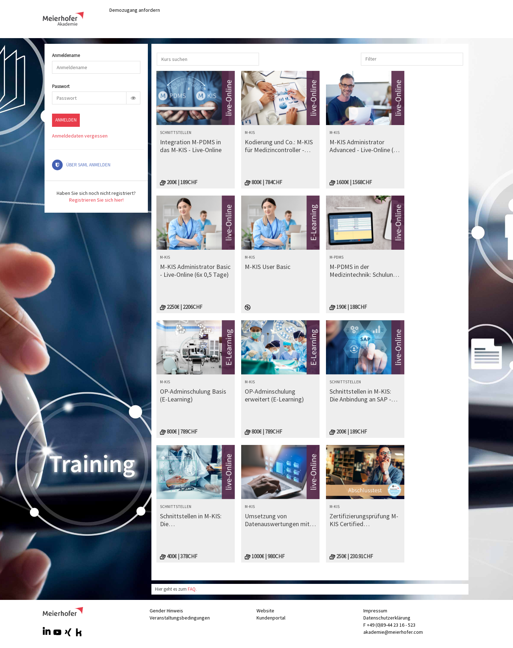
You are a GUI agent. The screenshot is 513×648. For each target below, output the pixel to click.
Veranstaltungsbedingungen (180, 618)
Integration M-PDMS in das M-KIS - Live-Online (191, 146)
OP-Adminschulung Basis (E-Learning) (193, 395)
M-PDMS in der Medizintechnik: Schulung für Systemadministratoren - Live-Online (363, 270)
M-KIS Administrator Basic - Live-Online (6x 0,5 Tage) (195, 270)
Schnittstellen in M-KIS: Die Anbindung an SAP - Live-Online (360, 395)
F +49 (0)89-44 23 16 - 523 (389, 625)
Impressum (375, 610)
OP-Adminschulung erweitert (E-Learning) (274, 395)
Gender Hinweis (166, 610)
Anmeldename (66, 55)
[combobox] (372, 58)
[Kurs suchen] (208, 59)
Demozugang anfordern (134, 10)
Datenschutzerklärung (386, 618)
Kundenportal (270, 618)
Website (265, 610)
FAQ (192, 589)
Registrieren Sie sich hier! (96, 200)
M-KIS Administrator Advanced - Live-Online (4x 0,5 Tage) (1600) (364, 146)
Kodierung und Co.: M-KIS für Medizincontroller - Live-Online (279, 146)
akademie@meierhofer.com (393, 632)
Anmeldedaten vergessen (80, 136)
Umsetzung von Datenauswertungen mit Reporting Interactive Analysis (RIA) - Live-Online (280, 520)
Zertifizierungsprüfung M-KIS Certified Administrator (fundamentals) (364, 520)
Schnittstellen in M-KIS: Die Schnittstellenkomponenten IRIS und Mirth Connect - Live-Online (195, 520)
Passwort (60, 86)
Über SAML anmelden (81, 165)
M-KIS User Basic (267, 267)
